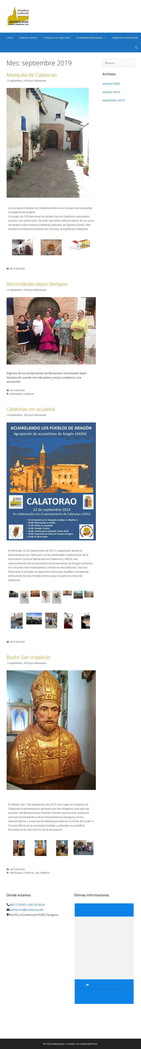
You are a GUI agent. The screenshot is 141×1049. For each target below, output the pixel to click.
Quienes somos (28, 37)
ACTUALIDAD (17, 268)
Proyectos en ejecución (57, 37)
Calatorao (28, 393)
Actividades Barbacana (93, 37)
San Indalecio (42, 872)
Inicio (10, 37)
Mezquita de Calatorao (32, 74)
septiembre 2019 (113, 100)
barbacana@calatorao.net (26, 909)
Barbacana (16, 393)
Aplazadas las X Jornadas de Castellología (104, 989)
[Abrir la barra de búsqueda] (136, 47)
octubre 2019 (111, 92)
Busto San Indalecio (28, 657)
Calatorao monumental (125, 37)
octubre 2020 (111, 83)
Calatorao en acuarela (31, 409)
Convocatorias (113, 984)
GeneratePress (89, 1043)
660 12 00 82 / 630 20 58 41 (27, 905)
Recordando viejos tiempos (37, 283)
